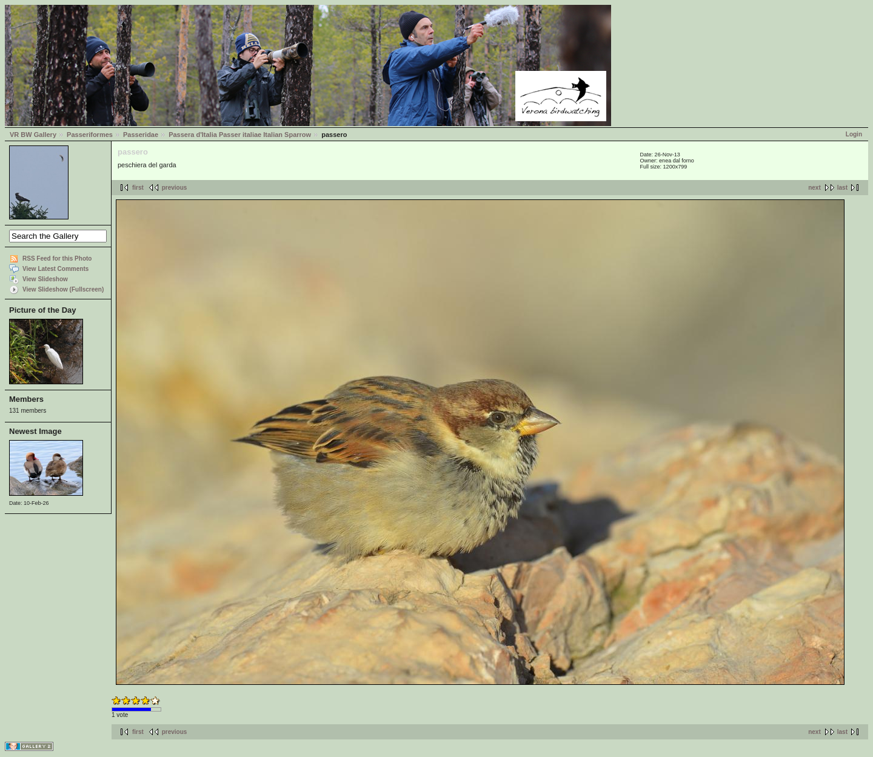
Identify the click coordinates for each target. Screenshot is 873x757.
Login (854, 134)
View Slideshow (45, 279)
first (138, 187)
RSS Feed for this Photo (57, 258)
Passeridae (140, 134)
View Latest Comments (55, 268)
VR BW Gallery (33, 134)
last (842, 187)
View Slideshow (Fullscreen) (63, 289)
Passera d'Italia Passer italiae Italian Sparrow (240, 134)
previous (174, 187)
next (814, 187)
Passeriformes (90, 134)
